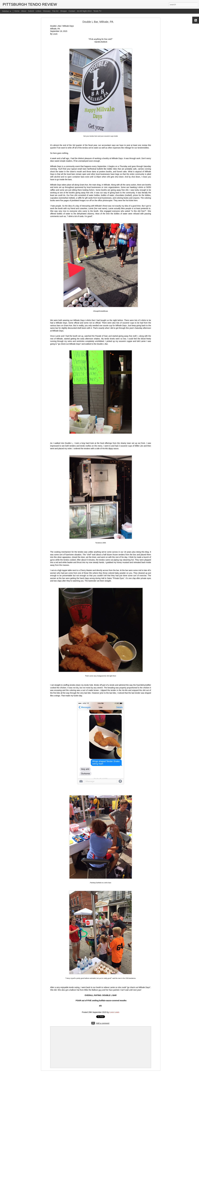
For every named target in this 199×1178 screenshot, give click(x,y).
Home (16, 11)
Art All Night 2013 (84, 11)
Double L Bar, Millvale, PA (98, 21)
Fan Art (55, 11)
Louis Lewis (114, 1012)
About (23, 11)
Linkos (38, 11)
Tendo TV (97, 11)
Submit (31, 11)
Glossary (46, 11)
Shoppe (63, 11)
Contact (72, 11)
